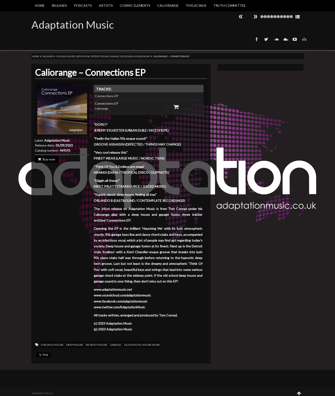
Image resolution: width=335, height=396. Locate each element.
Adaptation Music (72, 24)
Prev (255, 17)
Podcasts (83, 5)
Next (240, 17)
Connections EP (106, 96)
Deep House (83, 56)
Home (40, 5)
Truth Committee (229, 5)
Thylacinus (196, 5)
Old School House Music (135, 56)
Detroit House (100, 56)
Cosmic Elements (135, 5)
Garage (114, 56)
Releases (59, 5)
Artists (106, 5)
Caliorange (168, 5)
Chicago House (65, 56)
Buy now (46, 159)
